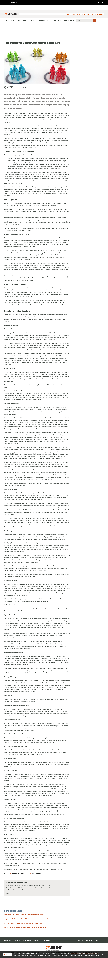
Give (78, 8)
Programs (22, 15)
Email (7, 888)
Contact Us (89, 934)
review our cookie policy (70, 955)
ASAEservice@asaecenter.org (89, 947)
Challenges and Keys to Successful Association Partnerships (24, 909)
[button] (11, 2)
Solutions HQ (99, 8)
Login (73, 8)
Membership (44, 15)
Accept (6, 954)
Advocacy (56, 15)
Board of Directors (19, 868)
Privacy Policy (99, 934)
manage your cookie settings (89, 955)
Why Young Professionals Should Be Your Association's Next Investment (27, 913)
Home (7, 21)
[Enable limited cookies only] (103, 954)
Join (68, 8)
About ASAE (69, 15)
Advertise (90, 8)
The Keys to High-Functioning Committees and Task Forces (23, 917)
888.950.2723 (75, 947)
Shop (83, 8)
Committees (35, 868)
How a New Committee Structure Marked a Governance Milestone (25, 921)
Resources (10, 15)
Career (32, 15)
